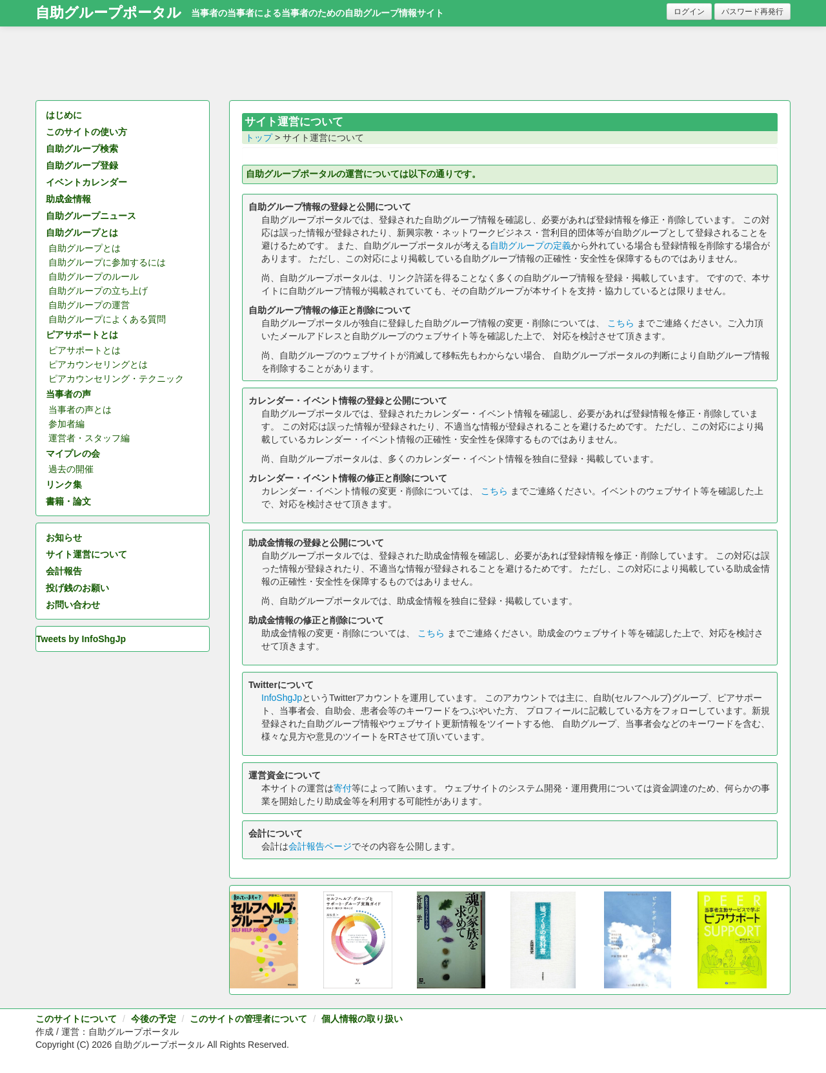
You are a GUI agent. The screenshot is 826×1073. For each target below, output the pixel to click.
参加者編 (66, 424)
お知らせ (64, 537)
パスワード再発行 (752, 11)
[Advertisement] (413, 68)
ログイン (689, 11)
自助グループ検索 (82, 148)
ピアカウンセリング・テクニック (116, 378)
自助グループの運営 (89, 305)
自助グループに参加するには (107, 262)
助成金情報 (68, 199)
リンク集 (64, 484)
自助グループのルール (93, 276)
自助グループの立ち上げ (98, 291)
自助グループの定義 (530, 245)
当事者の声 (68, 394)
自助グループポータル (108, 12)
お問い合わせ (73, 604)
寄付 (343, 788)
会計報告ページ (320, 846)
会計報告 (64, 571)
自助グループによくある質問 (107, 319)
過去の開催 (71, 469)
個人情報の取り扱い (362, 1019)
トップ (258, 137)
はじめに (64, 115)
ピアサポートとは (82, 334)
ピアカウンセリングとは (98, 364)
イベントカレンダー (86, 182)
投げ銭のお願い (77, 588)
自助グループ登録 (82, 165)
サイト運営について (86, 554)
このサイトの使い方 (86, 132)
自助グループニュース (91, 216)
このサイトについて (76, 1019)
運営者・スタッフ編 (89, 438)
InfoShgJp (281, 698)
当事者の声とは (80, 409)
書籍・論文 (68, 501)
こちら (620, 323)
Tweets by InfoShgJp (81, 639)
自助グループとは (82, 232)
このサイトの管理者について (248, 1019)
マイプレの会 (73, 453)
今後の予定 (153, 1019)
